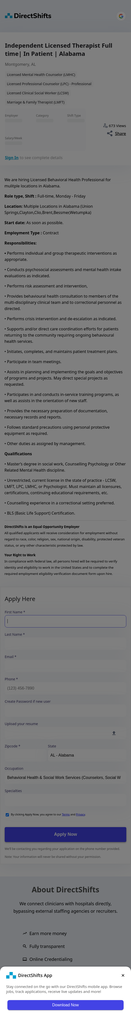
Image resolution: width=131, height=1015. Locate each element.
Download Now (65, 1005)
